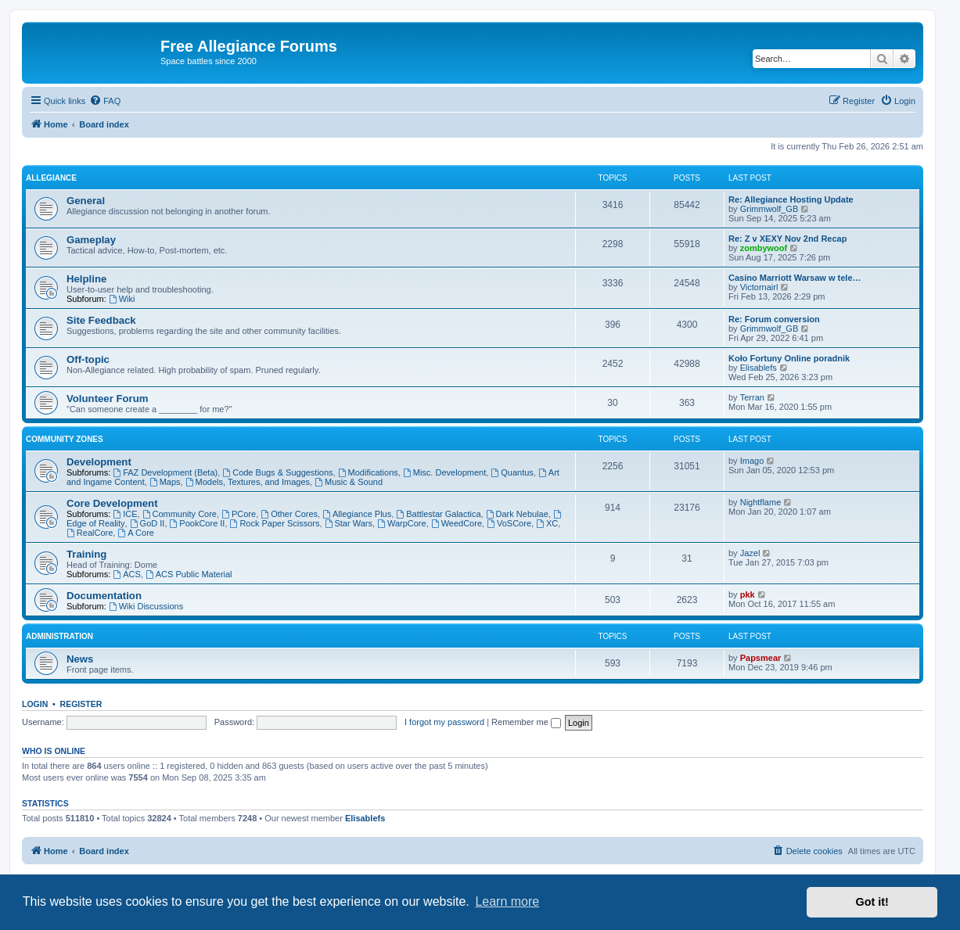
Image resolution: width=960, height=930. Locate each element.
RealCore (90, 532)
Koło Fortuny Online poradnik (789, 358)
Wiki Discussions (146, 606)
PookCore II (197, 523)
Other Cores (289, 514)
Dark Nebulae (517, 514)
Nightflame (761, 502)
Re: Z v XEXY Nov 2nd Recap (787, 238)
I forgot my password (444, 722)
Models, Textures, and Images (247, 482)
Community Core (179, 514)
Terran (752, 397)
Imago (752, 460)
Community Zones (64, 439)
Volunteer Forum (108, 398)
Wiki (122, 298)
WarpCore (401, 523)
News (80, 659)
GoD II (147, 523)
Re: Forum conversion (774, 319)
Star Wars (348, 523)
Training (86, 554)
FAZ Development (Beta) (165, 472)
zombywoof (764, 248)
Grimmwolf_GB (769, 209)
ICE (125, 514)
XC (547, 523)
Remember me (526, 722)
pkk (747, 594)
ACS (126, 574)
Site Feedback (101, 320)
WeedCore (456, 523)
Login (35, 704)
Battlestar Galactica (438, 514)
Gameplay (91, 240)
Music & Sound (349, 482)
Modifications (368, 472)
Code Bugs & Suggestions (277, 472)
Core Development (112, 503)
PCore (238, 514)
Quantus (512, 472)
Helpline (86, 279)
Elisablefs (758, 367)
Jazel (750, 553)
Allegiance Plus (356, 514)
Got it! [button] (872, 902)
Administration (59, 636)
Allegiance (51, 178)
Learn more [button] (507, 901)
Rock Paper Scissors (275, 523)
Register (81, 704)
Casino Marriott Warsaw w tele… (794, 277)
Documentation (104, 595)
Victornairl (759, 287)
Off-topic (88, 359)
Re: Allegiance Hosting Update (791, 199)
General (86, 200)
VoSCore (509, 523)
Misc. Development (444, 472)
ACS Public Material (189, 574)
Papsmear (761, 657)
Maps (165, 482)
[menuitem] (104, 101)
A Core (135, 532)
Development (99, 462)
